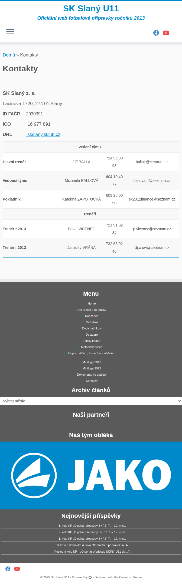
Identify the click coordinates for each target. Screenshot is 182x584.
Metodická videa (92, 347)
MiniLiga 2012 (92, 362)
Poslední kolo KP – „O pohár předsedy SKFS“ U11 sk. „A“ (92, 551)
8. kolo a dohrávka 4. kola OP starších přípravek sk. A (92, 545)
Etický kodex (91, 340)
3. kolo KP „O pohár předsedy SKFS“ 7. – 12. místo (92, 525)
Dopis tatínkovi (92, 328)
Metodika (92, 322)
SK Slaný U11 (91, 8)
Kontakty (92, 380)
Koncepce (91, 316)
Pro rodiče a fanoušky (91, 309)
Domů (9, 55)
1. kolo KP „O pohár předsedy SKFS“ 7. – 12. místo (92, 538)
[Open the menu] (10, 32)
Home (92, 303)
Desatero (92, 334)
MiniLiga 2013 (92, 368)
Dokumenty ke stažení (91, 374)
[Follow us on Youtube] (168, 33)
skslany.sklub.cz (43, 134)
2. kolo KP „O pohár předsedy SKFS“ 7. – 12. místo (92, 532)
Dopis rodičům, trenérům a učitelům (91, 353)
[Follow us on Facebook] (158, 33)
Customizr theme (130, 577)
